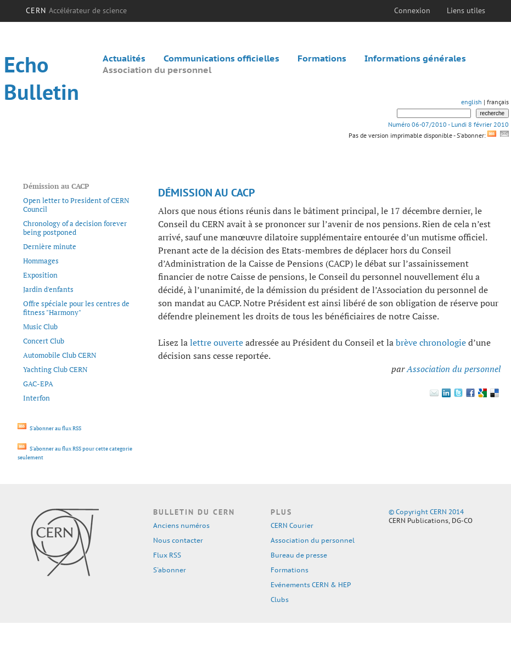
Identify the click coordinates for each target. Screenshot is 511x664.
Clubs (280, 599)
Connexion (412, 10)
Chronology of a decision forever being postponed (75, 227)
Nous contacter (178, 540)
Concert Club (43, 341)
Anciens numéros (181, 525)
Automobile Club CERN (60, 355)
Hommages (41, 261)
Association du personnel (157, 69)
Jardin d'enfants (48, 289)
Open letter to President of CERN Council (76, 204)
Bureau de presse (299, 555)
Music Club (40, 326)
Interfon (36, 398)
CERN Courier (292, 525)
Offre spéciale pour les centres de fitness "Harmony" (76, 308)
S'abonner (169, 570)
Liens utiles (466, 10)
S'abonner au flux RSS (49, 428)
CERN (76, 10)
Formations (321, 58)
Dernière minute (49, 246)
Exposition (40, 275)
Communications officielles (221, 58)
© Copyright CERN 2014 (426, 512)
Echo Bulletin (41, 78)
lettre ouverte (216, 342)
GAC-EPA (38, 384)
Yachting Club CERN (55, 369)
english (471, 102)
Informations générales (415, 58)
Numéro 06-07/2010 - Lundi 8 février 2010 (448, 124)
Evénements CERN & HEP (311, 585)
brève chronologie (431, 342)
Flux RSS (167, 555)
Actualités (124, 58)
